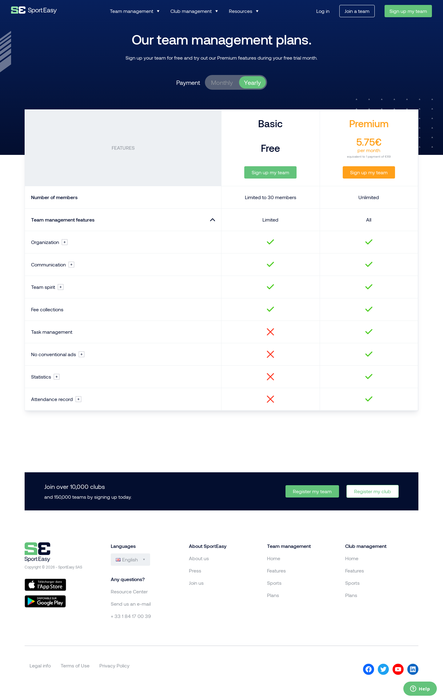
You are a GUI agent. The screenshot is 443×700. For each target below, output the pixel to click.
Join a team (357, 11)
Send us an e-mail (131, 604)
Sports (274, 583)
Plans (273, 595)
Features (276, 570)
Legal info (40, 665)
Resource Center (129, 591)
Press (195, 570)
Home (273, 558)
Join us (196, 583)
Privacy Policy (114, 665)
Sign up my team (408, 11)
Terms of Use (75, 665)
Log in (322, 11)
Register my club (372, 491)
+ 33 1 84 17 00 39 (131, 616)
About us (199, 558)
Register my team (312, 491)
